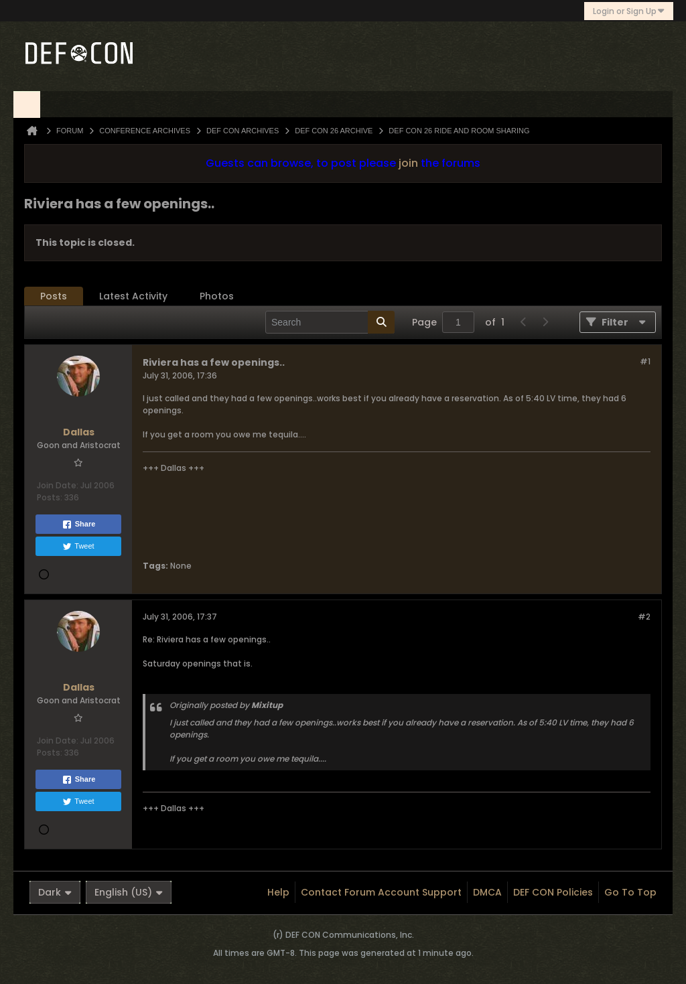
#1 (645, 361)
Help (278, 892)
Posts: (49, 497)
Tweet (78, 546)
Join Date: (57, 485)
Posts (53, 296)
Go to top (630, 892)
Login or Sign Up (629, 11)
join (408, 163)
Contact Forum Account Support (381, 892)
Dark (55, 892)
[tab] (53, 296)
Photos (217, 296)
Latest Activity (133, 296)
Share (79, 524)
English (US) (128, 892)
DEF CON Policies (553, 892)
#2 (644, 616)
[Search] (330, 322)
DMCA (487, 892)
